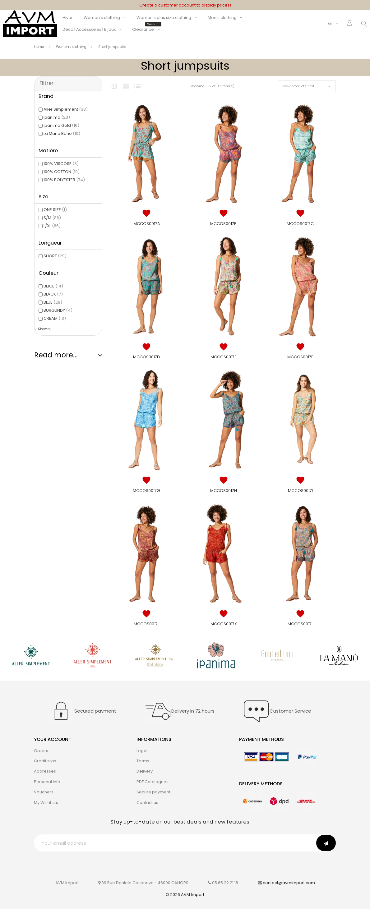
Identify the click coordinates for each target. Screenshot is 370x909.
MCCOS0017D (146, 357)
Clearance (146, 29)
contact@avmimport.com (289, 883)
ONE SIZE (55, 210)
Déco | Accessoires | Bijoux (89, 29)
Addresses (45, 771)
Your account (52, 739)
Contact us (147, 803)
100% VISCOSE (61, 164)
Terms (142, 761)
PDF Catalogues (152, 782)
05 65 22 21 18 (225, 883)
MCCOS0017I (300, 491)
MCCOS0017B (223, 224)
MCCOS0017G (146, 491)
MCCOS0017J (147, 624)
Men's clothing (222, 18)
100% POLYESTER (64, 180)
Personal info (47, 782)
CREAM (55, 318)
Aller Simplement (66, 109)
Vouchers (43, 792)
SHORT (55, 256)
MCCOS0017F (300, 357)
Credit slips (45, 761)
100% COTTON (62, 172)
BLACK (53, 294)
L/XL (52, 226)
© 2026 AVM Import (185, 895)
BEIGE (53, 286)
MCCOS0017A (146, 224)
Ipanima (57, 117)
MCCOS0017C (300, 224)
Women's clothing (102, 18)
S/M (52, 218)
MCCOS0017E (223, 357)
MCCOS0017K (223, 624)
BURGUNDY (58, 310)
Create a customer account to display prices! (185, 5)
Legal (141, 751)
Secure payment (153, 792)
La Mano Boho (62, 133)
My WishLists (46, 803)
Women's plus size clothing (163, 18)
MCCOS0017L (300, 624)
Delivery (144, 771)
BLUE (53, 302)
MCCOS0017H (223, 491)
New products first (298, 86)
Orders (41, 751)
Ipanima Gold (61, 125)
